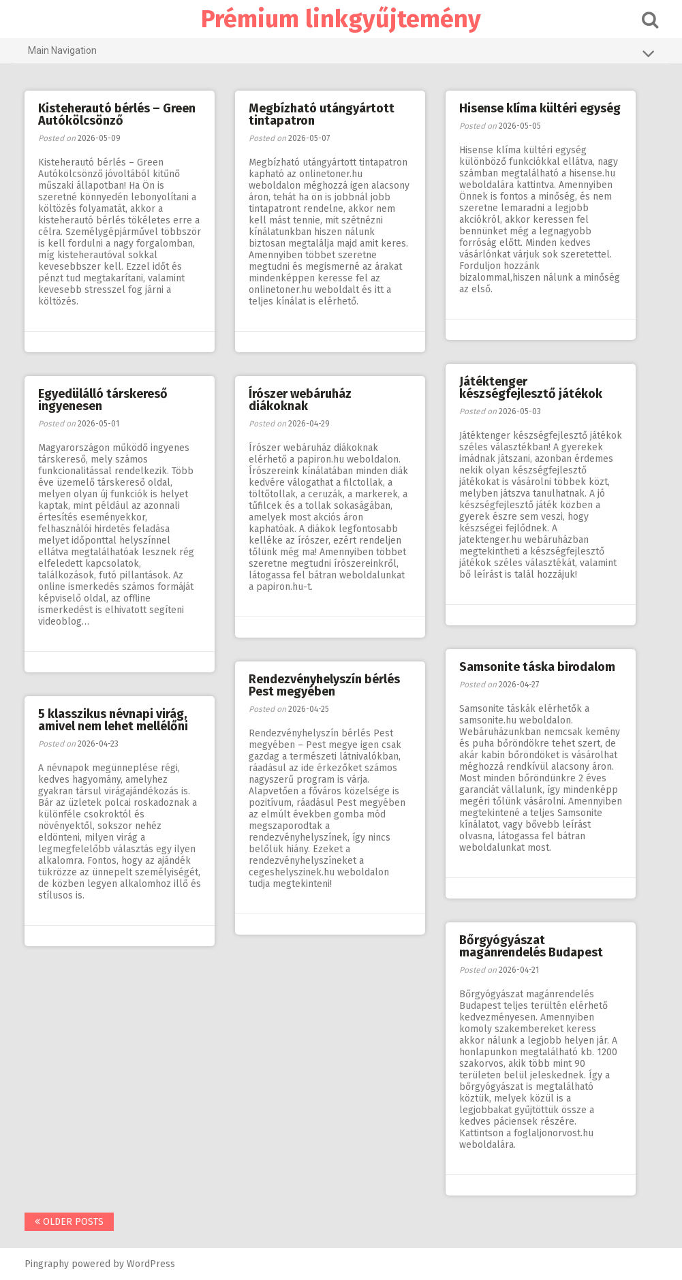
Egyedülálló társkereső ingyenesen (103, 399)
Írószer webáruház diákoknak (300, 399)
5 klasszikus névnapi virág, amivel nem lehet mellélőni (113, 720)
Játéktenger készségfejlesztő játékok (530, 387)
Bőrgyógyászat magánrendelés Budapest (531, 946)
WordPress (151, 1264)
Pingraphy (47, 1264)
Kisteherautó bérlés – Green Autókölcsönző (117, 114)
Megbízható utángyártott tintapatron (321, 114)
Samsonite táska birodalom (537, 666)
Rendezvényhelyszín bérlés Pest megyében (324, 685)
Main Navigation (341, 53)
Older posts (69, 1222)
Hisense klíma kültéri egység (540, 108)
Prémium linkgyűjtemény (341, 19)
